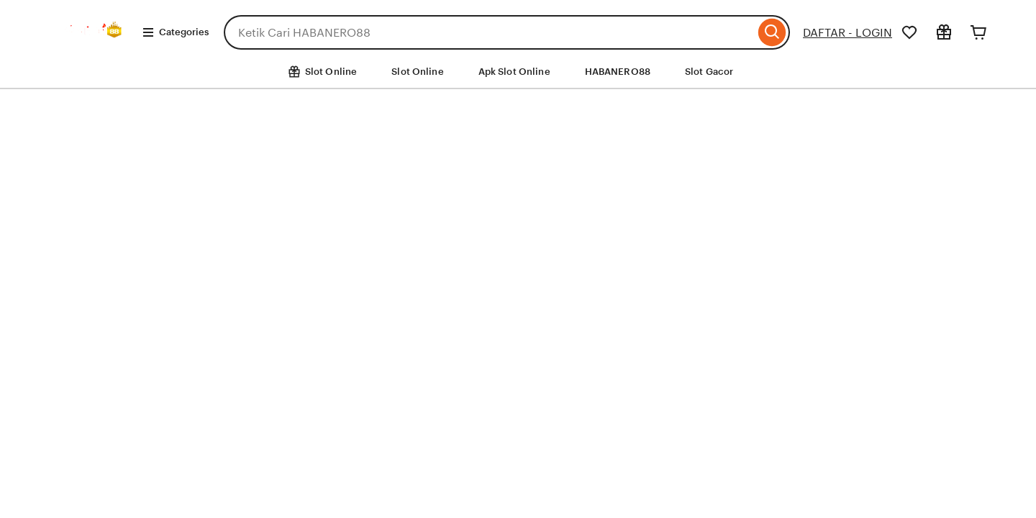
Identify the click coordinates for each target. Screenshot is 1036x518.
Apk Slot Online (514, 71)
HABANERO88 (617, 71)
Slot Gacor (709, 71)
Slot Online (417, 71)
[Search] (772, 32)
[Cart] (978, 32)
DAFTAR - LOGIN (847, 33)
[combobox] (489, 32)
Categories (175, 32)
